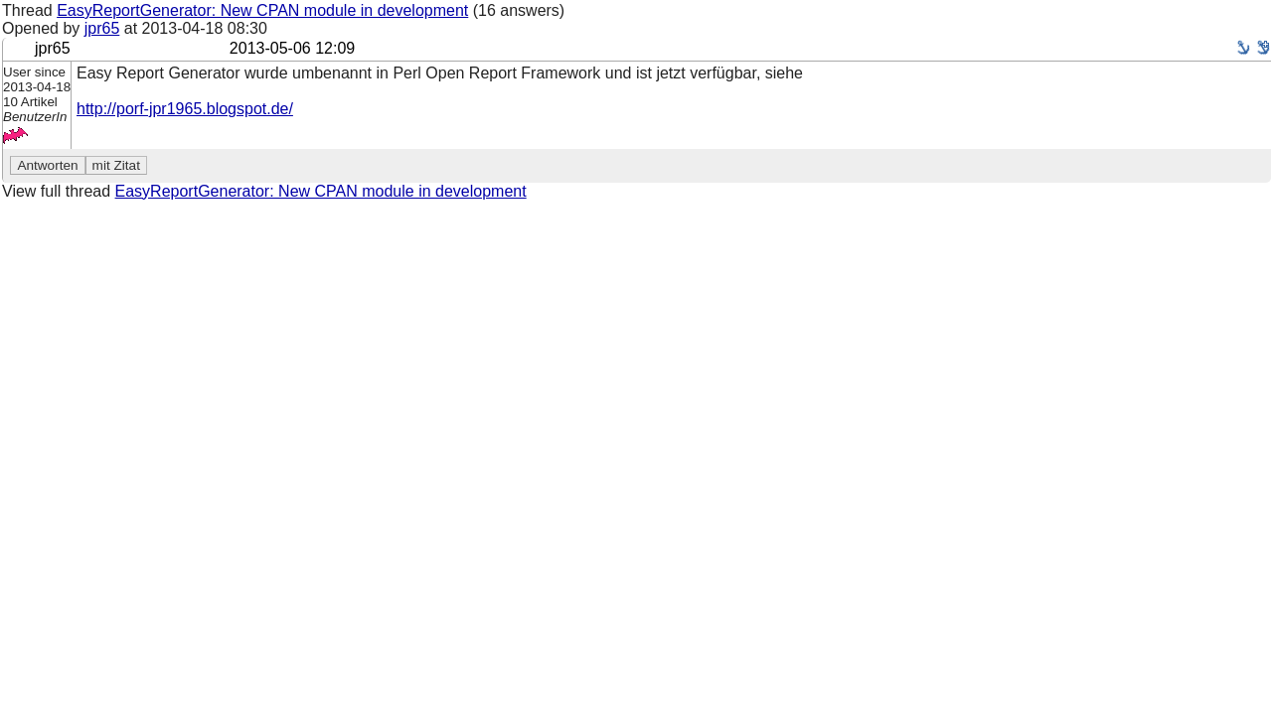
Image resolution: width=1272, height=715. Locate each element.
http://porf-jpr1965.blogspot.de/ (185, 108)
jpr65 (102, 28)
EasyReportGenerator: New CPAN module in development (262, 10)
